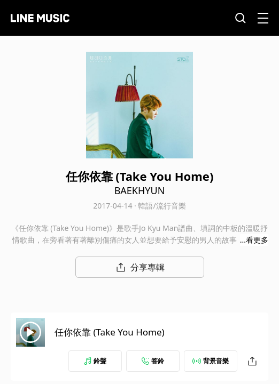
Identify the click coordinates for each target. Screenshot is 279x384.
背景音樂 (210, 360)
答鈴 (153, 360)
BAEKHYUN (139, 190)
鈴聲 (95, 360)
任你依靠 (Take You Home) (110, 332)
